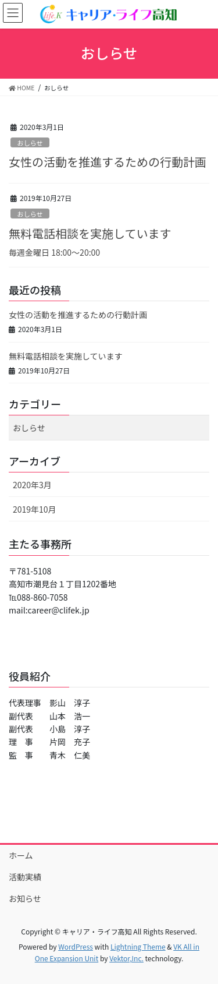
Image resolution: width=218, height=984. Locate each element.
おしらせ (30, 142)
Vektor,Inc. (126, 958)
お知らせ (25, 898)
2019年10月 (34, 509)
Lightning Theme (138, 946)
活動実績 (25, 877)
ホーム (21, 855)
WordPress (75, 946)
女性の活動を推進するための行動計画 (107, 161)
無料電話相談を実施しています (90, 233)
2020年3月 (32, 485)
